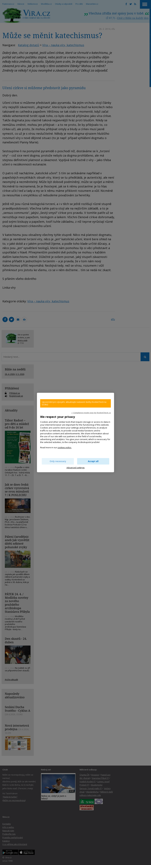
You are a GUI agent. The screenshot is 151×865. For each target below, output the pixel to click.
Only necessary (58, 461)
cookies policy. (65, 447)
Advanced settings (76, 467)
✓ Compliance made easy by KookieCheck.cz (91, 413)
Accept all (93, 461)
